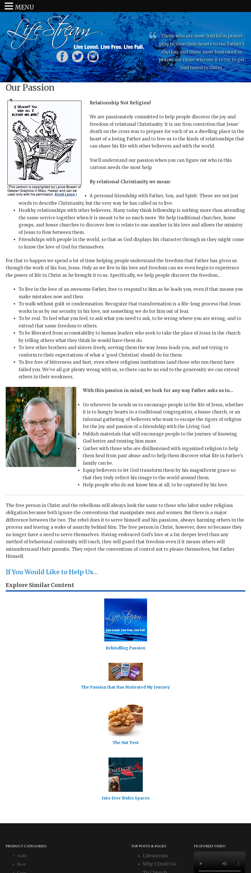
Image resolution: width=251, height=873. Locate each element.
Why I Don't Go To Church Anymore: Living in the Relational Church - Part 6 (162, 731)
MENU (24, 7)
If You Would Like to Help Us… (58, 571)
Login (103, 857)
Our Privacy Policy (134, 857)
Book (21, 715)
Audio (22, 706)
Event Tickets (28, 741)
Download (25, 732)
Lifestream (155, 706)
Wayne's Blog (158, 757)
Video (22, 758)
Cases (22, 723)
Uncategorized (29, 749)
